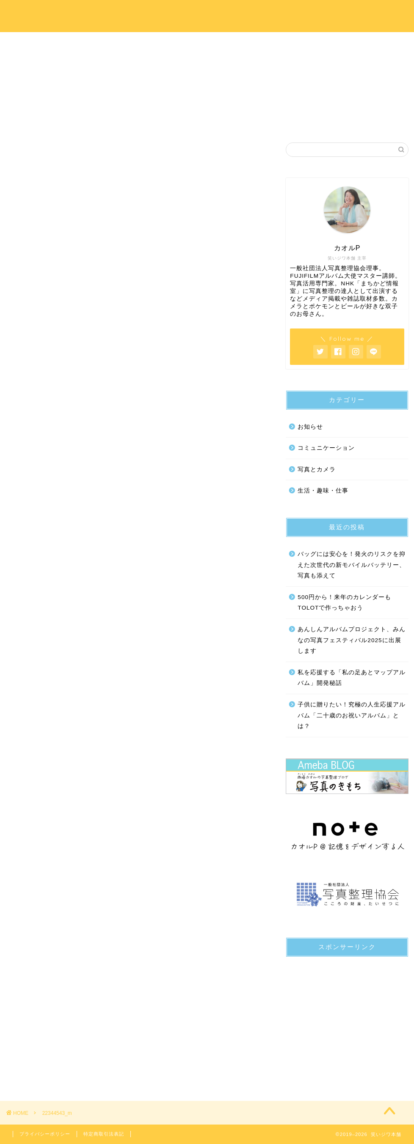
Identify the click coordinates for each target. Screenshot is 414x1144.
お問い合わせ (365, 43)
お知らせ (310, 427)
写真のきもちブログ (286, 43)
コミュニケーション (326, 448)
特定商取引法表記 (103, 1133)
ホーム (48, 43)
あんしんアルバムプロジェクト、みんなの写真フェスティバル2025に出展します (352, 640)
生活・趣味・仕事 (323, 491)
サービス (207, 43)
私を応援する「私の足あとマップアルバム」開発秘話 (352, 678)
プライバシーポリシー (44, 1133)
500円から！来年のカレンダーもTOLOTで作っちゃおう (344, 602)
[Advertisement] (347, 1016)
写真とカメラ (317, 469)
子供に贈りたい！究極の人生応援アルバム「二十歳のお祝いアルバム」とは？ (352, 715)
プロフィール (128, 43)
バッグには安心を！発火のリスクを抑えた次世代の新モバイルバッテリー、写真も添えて (352, 565)
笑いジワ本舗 (207, 15)
